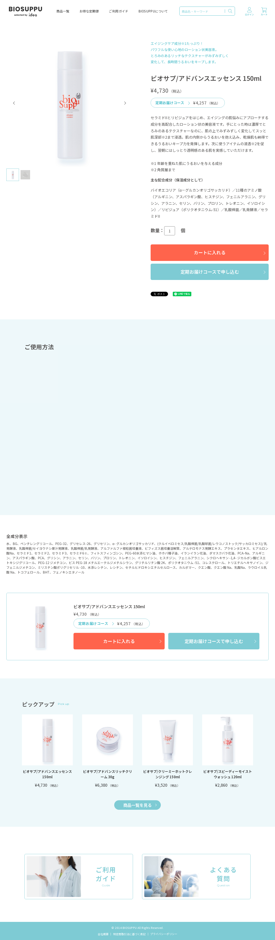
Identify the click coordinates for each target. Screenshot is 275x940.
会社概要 (103, 934)
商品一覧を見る (140, 805)
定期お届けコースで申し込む (209, 271)
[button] (14, 103)
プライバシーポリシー (163, 934)
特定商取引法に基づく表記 (129, 934)
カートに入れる (209, 252)
